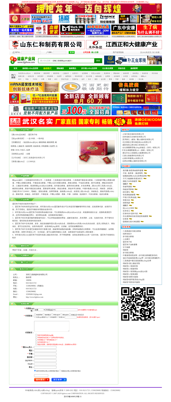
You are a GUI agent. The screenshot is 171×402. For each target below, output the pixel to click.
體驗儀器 (60, 68)
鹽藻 (96, 79)
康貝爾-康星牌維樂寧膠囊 (133, 170)
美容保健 (155, 73)
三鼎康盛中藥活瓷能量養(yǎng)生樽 (136, 261)
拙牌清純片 (127, 234)
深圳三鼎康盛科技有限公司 (34, 158)
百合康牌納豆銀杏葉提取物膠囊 (135, 216)
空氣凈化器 (65, 79)
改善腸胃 (117, 76)
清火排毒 (89, 76)
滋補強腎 (126, 73)
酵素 (110, 79)
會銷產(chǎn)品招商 (30, 68)
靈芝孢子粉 (127, 242)
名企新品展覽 (107, 68)
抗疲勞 (59, 76)
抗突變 (125, 76)
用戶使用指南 (118, 52)
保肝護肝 (40, 76)
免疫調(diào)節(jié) (24, 73)
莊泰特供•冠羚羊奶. (130, 214)
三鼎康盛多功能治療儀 (131, 231)
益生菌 (103, 79)
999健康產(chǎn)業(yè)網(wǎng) (37, 390)
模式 (19, 79)
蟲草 (83, 79)
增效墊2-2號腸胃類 (130, 269)
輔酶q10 (143, 76)
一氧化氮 (140, 79)
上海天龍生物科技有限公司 (133, 134)
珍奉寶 (125, 219)
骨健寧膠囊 (127, 187)
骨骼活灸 (126, 200)
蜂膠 (49, 79)
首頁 (15, 68)
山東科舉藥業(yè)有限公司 (132, 158)
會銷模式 (47, 68)
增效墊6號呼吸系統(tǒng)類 (133, 280)
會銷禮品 (72, 68)
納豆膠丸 (126, 192)
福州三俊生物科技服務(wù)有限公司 (149, 36)
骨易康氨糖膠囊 (129, 195)
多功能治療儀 (128, 236)
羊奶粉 (35, 79)
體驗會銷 (116, 73)
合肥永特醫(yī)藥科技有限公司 (134, 161)
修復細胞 (98, 76)
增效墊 (125, 250)
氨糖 (123, 79)
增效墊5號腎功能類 (130, 277)
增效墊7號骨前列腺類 (131, 282)
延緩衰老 (145, 73)
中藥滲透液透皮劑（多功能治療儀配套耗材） (140, 255)
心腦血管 (66, 73)
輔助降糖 (37, 73)
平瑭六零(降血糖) (129, 197)
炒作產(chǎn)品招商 (89, 68)
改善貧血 (134, 76)
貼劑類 (107, 76)
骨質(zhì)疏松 (95, 73)
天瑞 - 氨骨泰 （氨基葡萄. (133, 173)
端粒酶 (131, 79)
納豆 (56, 79)
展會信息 (121, 68)
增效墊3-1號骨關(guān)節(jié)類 (134, 271)
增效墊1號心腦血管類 (131, 263)
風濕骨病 (107, 73)
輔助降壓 (47, 73)
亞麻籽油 (75, 79)
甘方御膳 (126, 247)
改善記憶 (31, 76)
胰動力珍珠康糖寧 (130, 181)
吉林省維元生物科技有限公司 (134, 137)
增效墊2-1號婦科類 (130, 266)
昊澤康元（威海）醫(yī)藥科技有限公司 (138, 139)
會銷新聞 (134, 68)
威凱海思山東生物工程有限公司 (135, 145)
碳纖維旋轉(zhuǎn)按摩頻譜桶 (134, 176)
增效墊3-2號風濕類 (130, 274)
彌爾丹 (125, 184)
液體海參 (126, 203)
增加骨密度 (78, 76)
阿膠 (116, 79)
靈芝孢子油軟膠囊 (129, 245)
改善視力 (75, 73)
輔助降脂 (56, 73)
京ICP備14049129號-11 (73, 397)
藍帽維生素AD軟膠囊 (131, 222)
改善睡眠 (85, 73)
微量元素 (21, 76)
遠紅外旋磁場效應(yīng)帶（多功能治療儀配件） (142, 258)
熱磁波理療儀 (128, 189)
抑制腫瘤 (50, 76)
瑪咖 (26, 79)
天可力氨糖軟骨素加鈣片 (132, 179)
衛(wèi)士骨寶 (128, 208)
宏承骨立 (126, 211)
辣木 (89, 79)
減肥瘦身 (68, 76)
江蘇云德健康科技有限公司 (133, 156)
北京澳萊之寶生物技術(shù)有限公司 (136, 142)
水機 (42, 79)
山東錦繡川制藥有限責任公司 (98, 36)
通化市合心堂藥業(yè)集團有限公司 (136, 153)
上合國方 (126, 239)
